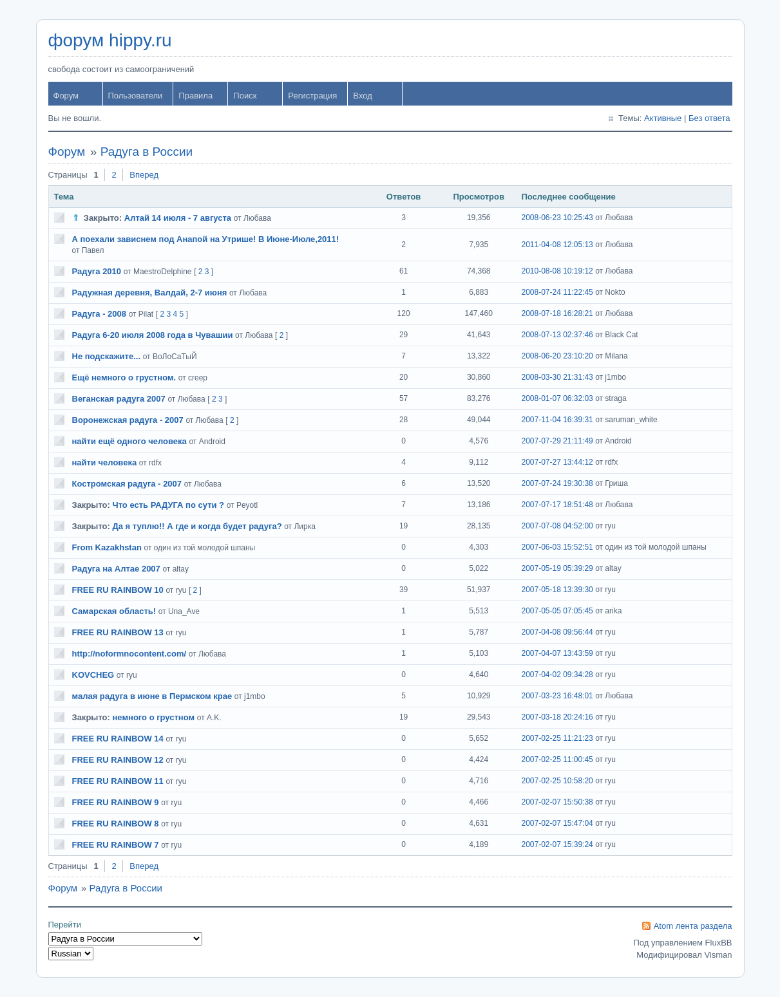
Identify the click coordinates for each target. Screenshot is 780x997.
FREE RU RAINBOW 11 (118, 781)
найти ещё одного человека (129, 441)
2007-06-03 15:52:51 (557, 547)
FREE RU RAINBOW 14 (118, 738)
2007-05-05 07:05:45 (557, 610)
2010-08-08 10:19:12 (557, 270)
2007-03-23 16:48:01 (557, 695)
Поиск (244, 95)
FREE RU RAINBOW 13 (118, 632)
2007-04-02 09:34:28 (557, 674)
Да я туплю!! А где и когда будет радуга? (197, 526)
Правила (195, 95)
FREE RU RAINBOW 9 (115, 802)
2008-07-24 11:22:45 (557, 292)
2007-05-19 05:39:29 (557, 568)
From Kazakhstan (107, 547)
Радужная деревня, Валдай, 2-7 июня (149, 292)
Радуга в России (146, 151)
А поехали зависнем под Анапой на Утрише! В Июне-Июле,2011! (205, 239)
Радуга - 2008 (99, 314)
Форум (66, 95)
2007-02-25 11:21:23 (557, 738)
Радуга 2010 (97, 271)
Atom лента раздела (693, 926)
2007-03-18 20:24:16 (557, 717)
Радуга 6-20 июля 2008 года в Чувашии (152, 335)
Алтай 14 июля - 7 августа (177, 218)
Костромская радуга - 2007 (127, 484)
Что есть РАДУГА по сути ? (169, 505)
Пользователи (135, 95)
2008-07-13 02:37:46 (557, 334)
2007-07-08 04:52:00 (557, 525)
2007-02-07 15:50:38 (557, 801)
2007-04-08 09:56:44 (557, 632)
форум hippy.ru (110, 40)
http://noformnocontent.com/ (129, 653)
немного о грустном (154, 717)
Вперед (143, 175)
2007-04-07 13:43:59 (557, 653)
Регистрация (312, 95)
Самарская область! (114, 611)
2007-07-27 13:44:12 (557, 462)
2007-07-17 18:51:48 (557, 504)
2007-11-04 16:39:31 (557, 419)
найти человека (104, 462)
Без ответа (709, 118)
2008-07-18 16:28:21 (557, 313)
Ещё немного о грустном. (124, 377)
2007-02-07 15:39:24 (557, 844)
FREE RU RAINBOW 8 (115, 823)
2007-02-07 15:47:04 (557, 823)
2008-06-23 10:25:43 (557, 217)
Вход (362, 95)
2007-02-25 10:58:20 (557, 780)
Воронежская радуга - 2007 (128, 420)
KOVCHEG (93, 675)
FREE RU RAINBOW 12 (118, 760)
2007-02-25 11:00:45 (557, 759)
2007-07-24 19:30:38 (557, 483)
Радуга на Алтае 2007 (116, 568)
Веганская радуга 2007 (119, 399)
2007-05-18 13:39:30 (557, 589)
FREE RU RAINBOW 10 (118, 590)
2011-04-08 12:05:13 (557, 244)
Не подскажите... (106, 356)
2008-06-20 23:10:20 (557, 355)
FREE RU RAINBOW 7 (115, 845)
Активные (662, 118)
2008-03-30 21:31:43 (557, 377)
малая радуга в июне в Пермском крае (152, 696)
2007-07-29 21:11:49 (557, 440)
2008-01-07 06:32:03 (557, 398)
